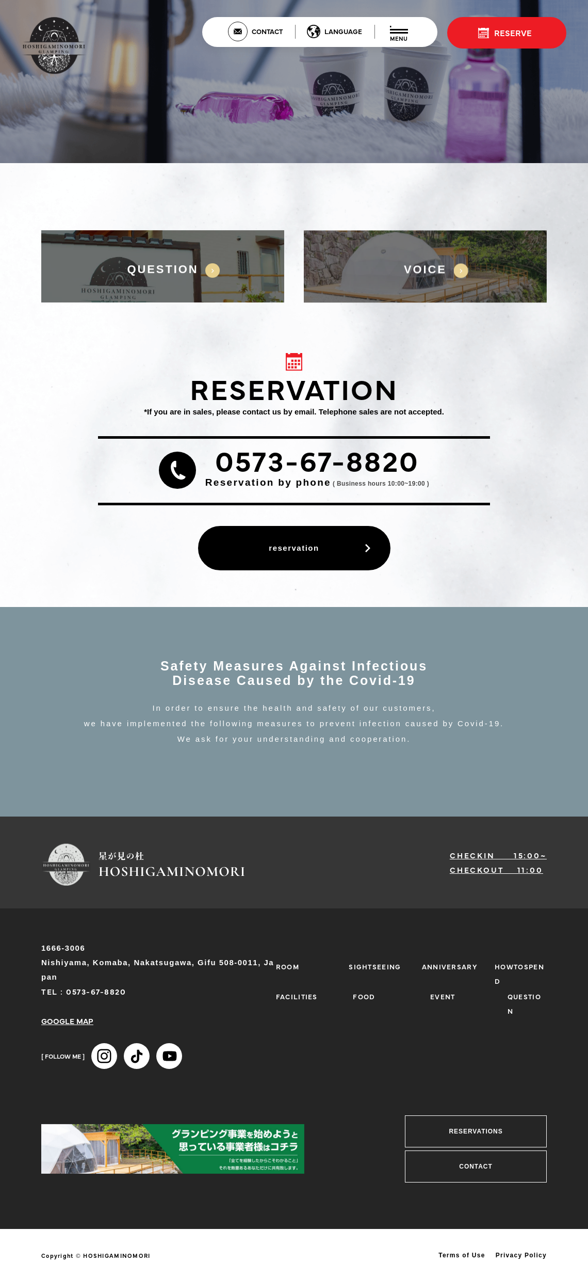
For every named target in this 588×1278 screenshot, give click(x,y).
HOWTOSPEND (519, 973)
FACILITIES (297, 996)
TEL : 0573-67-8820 (83, 991)
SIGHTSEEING (375, 966)
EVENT (442, 996)
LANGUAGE (343, 31)
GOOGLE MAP (67, 1020)
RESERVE (513, 32)
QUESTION (524, 1003)
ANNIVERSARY (449, 966)
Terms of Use (461, 1255)
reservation (294, 548)
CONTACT (267, 31)
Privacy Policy (521, 1255)
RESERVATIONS (475, 1131)
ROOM (287, 966)
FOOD (364, 996)
